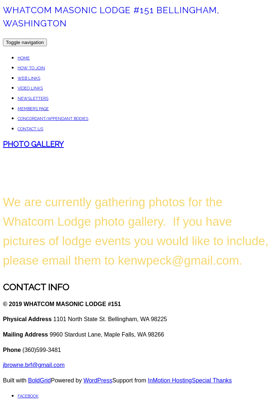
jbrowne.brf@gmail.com (33, 365)
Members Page (33, 108)
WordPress (98, 380)
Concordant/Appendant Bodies (53, 118)
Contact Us (30, 129)
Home (24, 58)
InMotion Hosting (170, 380)
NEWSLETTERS (33, 98)
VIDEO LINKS (30, 88)
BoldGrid (39, 380)
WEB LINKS (29, 78)
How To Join (31, 68)
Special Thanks (212, 380)
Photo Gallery (33, 144)
